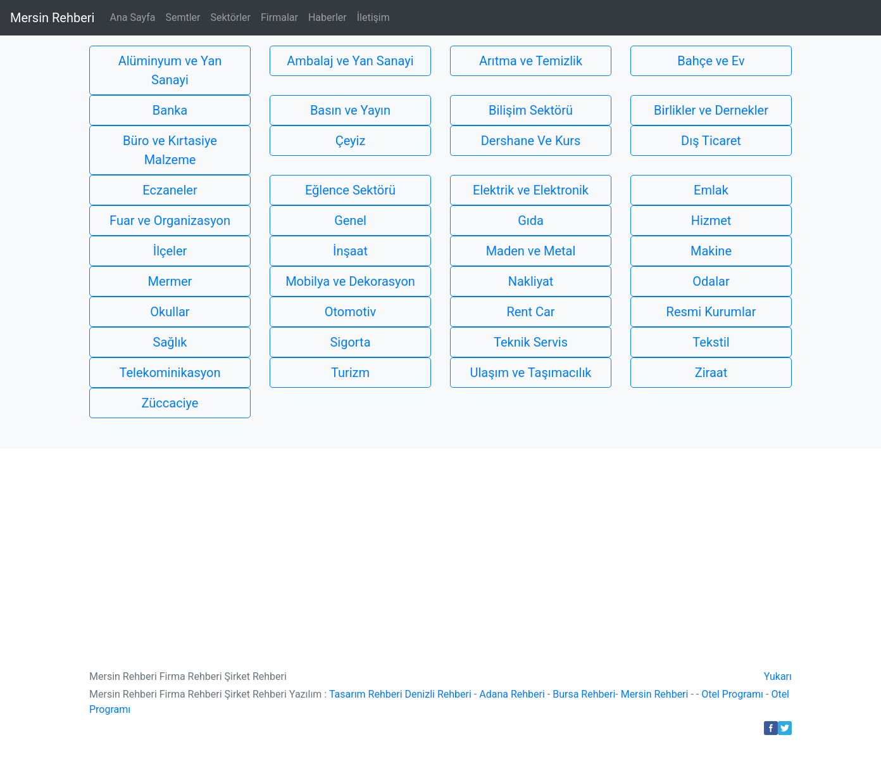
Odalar (710, 281)
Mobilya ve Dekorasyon (350, 281)
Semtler (182, 17)
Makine (711, 251)
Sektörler (230, 17)
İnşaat (350, 251)
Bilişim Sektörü (531, 110)
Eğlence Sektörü (350, 190)
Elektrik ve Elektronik (531, 190)
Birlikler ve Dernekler (711, 110)
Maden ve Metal (531, 251)
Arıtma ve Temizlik (530, 60)
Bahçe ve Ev (710, 60)
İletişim (373, 17)
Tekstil (710, 342)
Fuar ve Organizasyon (169, 220)
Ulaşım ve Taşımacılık (531, 372)
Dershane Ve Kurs (531, 140)
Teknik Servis (531, 342)
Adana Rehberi (512, 694)
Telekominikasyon (170, 372)
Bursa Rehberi (584, 694)
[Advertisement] (440, 543)
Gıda (531, 220)
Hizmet (711, 220)
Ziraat (711, 372)
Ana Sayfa (132, 17)
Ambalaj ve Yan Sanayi (350, 60)
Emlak (711, 190)
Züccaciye (170, 403)
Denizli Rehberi (438, 694)
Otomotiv (351, 311)
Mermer (170, 281)
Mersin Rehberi (52, 17)
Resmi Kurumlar (711, 311)
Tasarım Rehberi (366, 694)
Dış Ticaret (711, 140)
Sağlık (170, 342)
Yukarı (778, 676)
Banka (170, 110)
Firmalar (279, 17)
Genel (350, 220)
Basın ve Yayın (350, 110)
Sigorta (350, 342)
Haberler (327, 17)
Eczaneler (169, 190)
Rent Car (530, 311)
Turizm (350, 372)
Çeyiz (350, 140)
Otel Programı (732, 694)
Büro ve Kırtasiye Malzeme (170, 150)
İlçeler (170, 251)
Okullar (169, 311)
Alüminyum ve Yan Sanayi (170, 70)
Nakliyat (531, 281)
